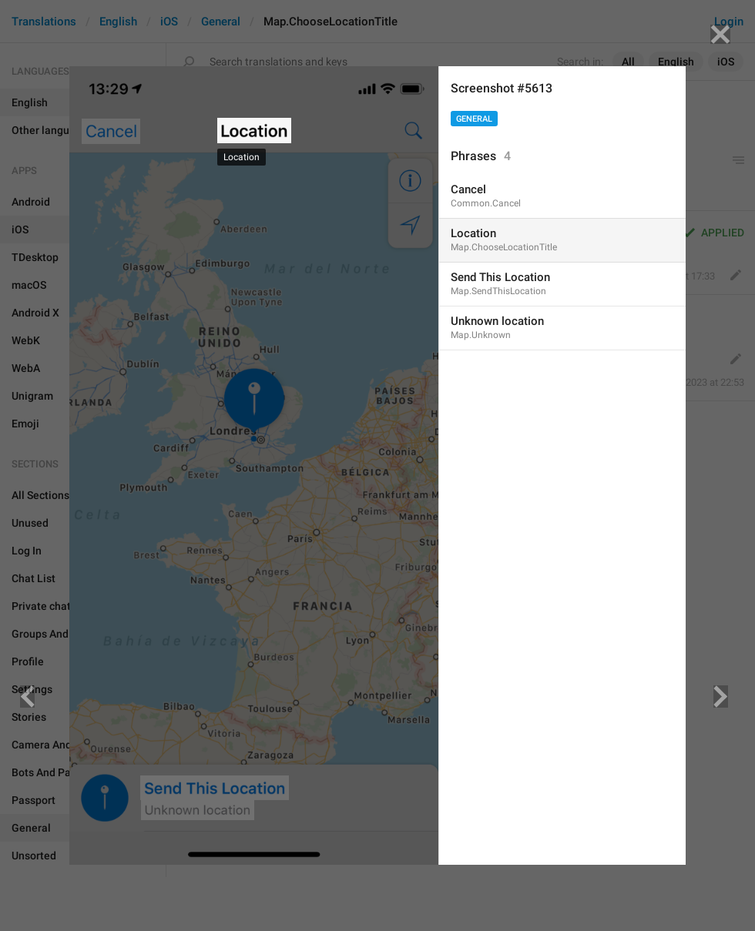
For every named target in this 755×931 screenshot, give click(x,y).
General (474, 119)
